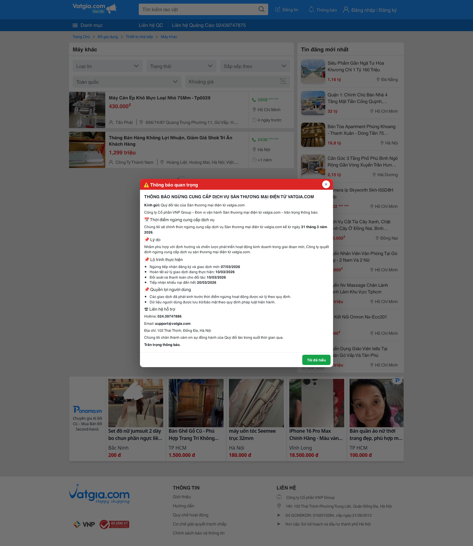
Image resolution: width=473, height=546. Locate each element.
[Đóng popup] (326, 184)
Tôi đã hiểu (316, 359)
